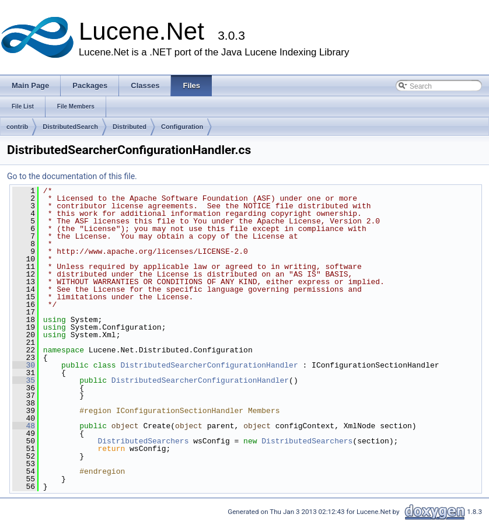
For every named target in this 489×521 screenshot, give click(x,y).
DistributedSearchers (142, 441)
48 (23, 426)
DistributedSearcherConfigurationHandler (209, 365)
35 (23, 380)
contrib (17, 126)
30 (23, 365)
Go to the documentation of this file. (72, 176)
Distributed (129, 126)
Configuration (182, 126)
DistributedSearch (70, 126)
